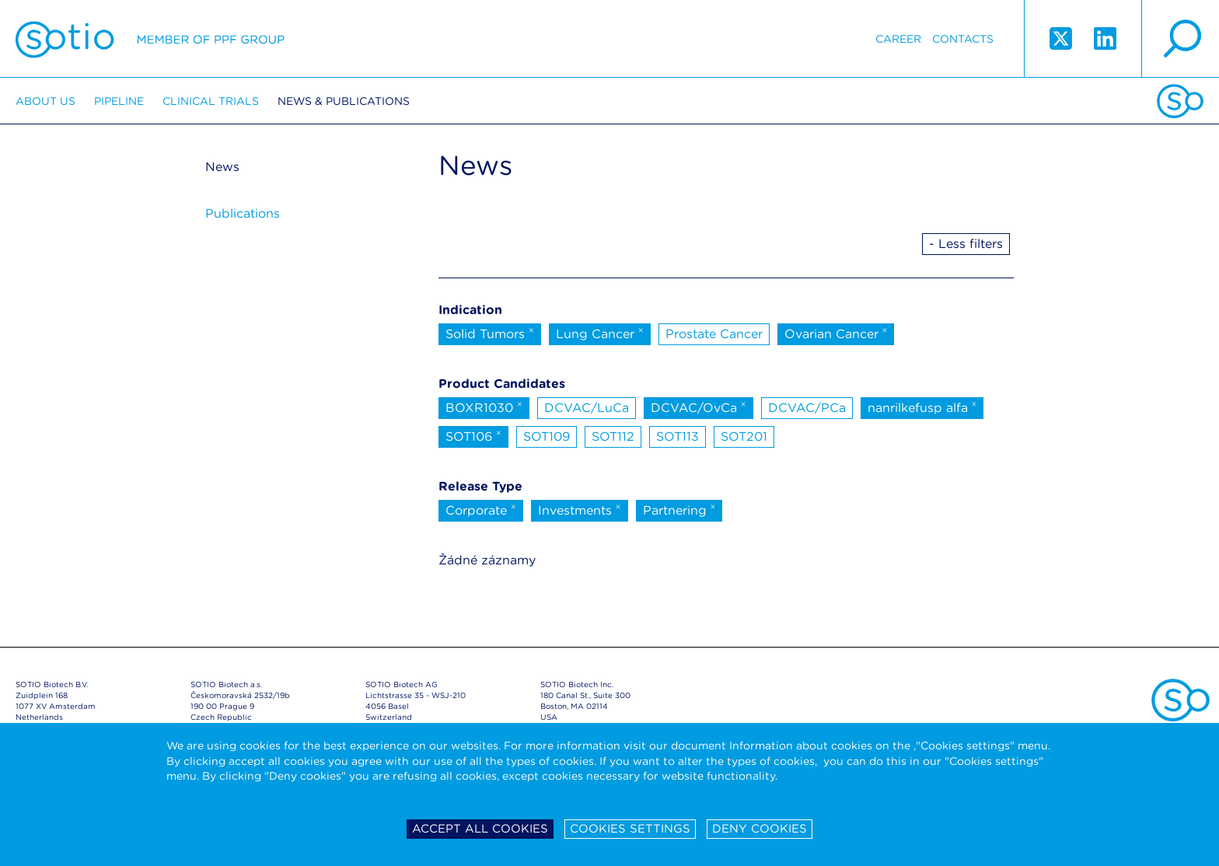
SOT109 (546, 436)
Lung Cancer (600, 332)
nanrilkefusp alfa (922, 406)
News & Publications (344, 101)
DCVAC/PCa (807, 407)
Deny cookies (759, 829)
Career (898, 39)
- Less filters (966, 243)
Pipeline (119, 101)
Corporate (480, 509)
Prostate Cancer (714, 333)
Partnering (679, 509)
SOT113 (677, 436)
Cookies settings (630, 829)
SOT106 (473, 435)
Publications (242, 213)
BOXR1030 (483, 406)
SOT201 (744, 436)
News (222, 166)
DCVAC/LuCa (586, 407)
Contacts (963, 39)
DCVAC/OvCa (698, 406)
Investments (579, 509)
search (1180, 39)
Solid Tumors (489, 332)
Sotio (150, 39)
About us (45, 101)
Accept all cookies (480, 829)
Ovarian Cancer (836, 332)
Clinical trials (210, 101)
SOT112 (613, 436)
